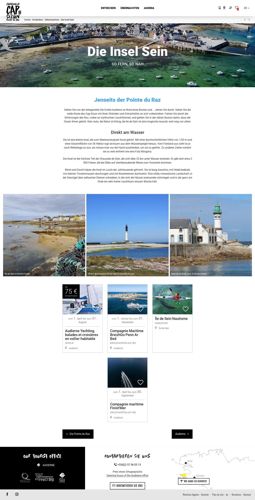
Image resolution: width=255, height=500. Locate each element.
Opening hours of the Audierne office (127, 475)
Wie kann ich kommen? (193, 481)
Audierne (49, 465)
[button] (108, 8)
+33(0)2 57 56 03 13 (127, 464)
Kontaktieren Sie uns (127, 485)
